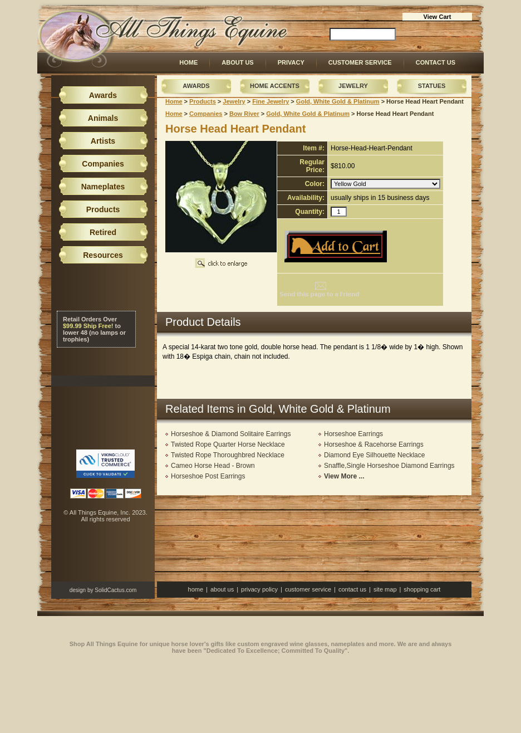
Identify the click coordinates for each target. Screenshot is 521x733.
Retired (103, 232)
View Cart (437, 16)
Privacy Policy (259, 589)
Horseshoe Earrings (353, 434)
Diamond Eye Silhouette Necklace (374, 455)
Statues (432, 85)
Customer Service (360, 62)
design (78, 590)
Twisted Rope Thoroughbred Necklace (227, 455)
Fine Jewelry (270, 101)
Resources (103, 255)
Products (202, 101)
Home (188, 62)
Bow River (244, 113)
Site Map (385, 589)
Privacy (291, 62)
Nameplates (103, 186)
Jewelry (353, 85)
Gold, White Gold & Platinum (338, 101)
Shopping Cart (422, 589)
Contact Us (435, 62)
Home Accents (274, 85)
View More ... (344, 476)
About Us (237, 62)
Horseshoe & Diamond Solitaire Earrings (231, 434)
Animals (103, 118)
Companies (205, 113)
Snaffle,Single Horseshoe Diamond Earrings (389, 466)
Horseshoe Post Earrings (208, 476)
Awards (196, 85)
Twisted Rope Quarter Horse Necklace (228, 444)
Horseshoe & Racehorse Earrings (374, 444)
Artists (103, 140)
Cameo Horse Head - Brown (213, 466)
